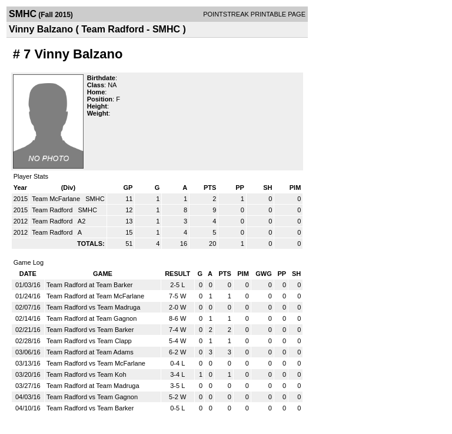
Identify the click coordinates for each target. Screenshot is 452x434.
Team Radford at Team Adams (90, 352)
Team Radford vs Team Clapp (89, 340)
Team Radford (53, 209)
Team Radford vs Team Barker (90, 329)
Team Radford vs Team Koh (86, 374)
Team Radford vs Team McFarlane (95, 363)
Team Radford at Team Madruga (92, 385)
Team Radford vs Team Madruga (93, 307)
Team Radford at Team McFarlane (95, 296)
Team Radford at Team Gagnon (91, 318)
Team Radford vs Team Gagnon (92, 396)
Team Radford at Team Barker (89, 284)
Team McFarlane (57, 198)
